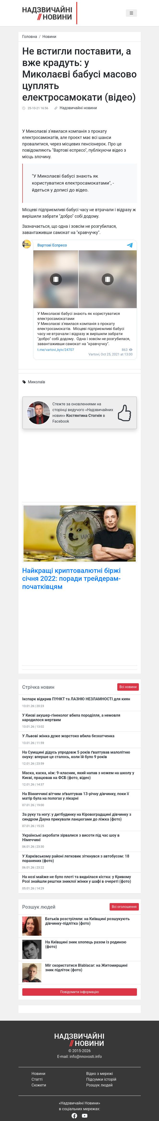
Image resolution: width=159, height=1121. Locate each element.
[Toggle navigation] (131, 13)
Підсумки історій (101, 1079)
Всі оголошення (124, 907)
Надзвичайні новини (78, 108)
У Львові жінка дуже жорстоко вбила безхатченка (68, 736)
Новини (49, 36)
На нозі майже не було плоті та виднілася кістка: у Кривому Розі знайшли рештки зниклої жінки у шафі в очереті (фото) (76, 879)
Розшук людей (99, 1085)
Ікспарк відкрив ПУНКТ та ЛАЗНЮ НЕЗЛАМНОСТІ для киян (76, 699)
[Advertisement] (79, 466)
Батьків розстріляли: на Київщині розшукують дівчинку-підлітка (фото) (87, 921)
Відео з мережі (99, 1073)
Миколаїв (36, 382)
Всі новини (127, 687)
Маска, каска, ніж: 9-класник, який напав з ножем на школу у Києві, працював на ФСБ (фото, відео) (78, 775)
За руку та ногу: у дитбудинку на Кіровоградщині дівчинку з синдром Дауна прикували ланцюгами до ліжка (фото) (76, 816)
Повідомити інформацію (79, 992)
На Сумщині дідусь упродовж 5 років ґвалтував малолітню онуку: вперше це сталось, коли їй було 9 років (76, 754)
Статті (37, 1079)
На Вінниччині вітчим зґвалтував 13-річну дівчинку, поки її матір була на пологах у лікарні (75, 796)
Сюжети (39, 1085)
